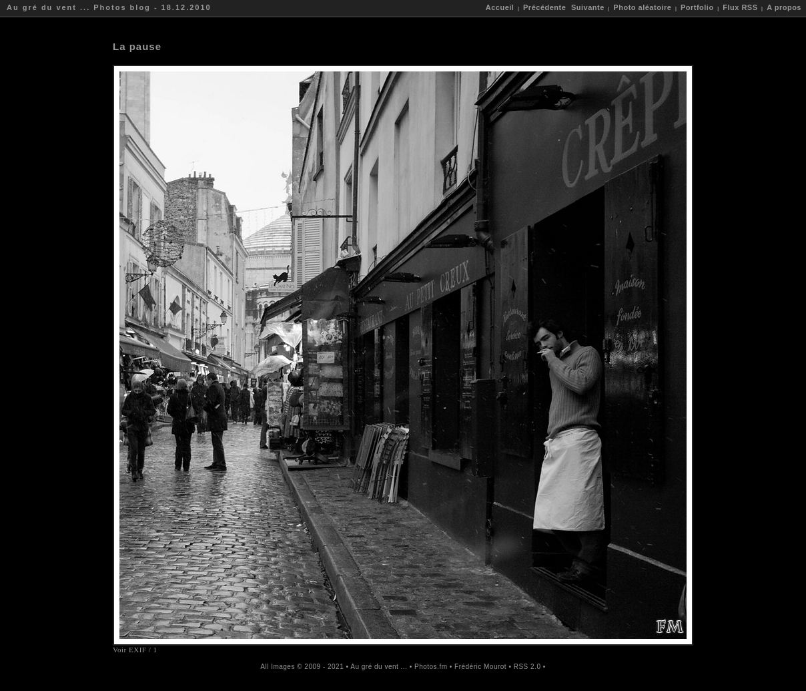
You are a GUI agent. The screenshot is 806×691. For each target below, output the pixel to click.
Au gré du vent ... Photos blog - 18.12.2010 (109, 7)
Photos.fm (431, 666)
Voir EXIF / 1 (135, 650)
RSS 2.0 (527, 666)
